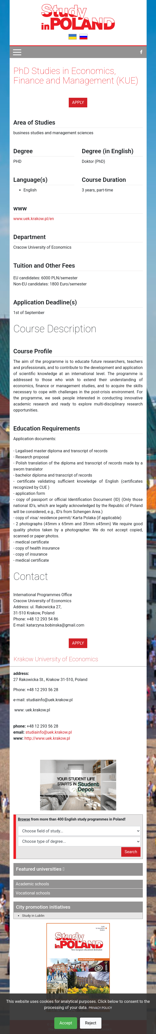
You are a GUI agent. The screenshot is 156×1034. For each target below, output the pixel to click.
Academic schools (32, 884)
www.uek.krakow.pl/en (33, 218)
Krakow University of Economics (56, 659)
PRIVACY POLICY (100, 1008)
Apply (78, 102)
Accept (65, 1023)
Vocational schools (33, 893)
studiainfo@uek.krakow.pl (49, 732)
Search (131, 851)
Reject (90, 1023)
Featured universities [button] (40, 869)
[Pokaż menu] (17, 52)
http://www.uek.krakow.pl (47, 738)
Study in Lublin (33, 915)
